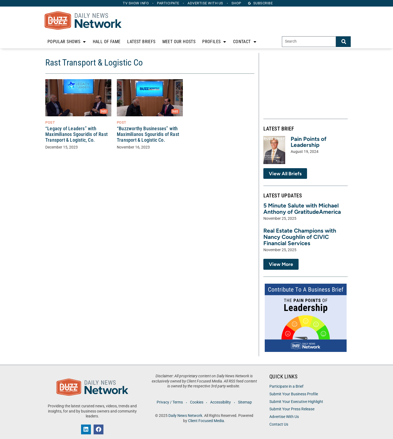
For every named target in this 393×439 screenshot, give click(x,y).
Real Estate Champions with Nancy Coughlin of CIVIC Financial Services (299, 237)
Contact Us (278, 424)
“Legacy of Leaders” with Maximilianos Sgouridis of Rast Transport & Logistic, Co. (76, 134)
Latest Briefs (141, 41)
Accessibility (220, 402)
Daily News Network (185, 415)
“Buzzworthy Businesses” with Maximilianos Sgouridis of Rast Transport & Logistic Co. (148, 134)
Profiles (214, 42)
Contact (244, 42)
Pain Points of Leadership (308, 142)
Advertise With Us (284, 416)
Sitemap (245, 402)
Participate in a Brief (286, 386)
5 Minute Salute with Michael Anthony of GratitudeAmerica (302, 208)
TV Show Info (135, 3)
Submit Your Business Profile (293, 394)
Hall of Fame (107, 41)
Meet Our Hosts (179, 41)
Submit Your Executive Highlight (296, 401)
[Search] (343, 41)
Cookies (196, 402)
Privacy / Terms (169, 402)
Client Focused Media (206, 421)
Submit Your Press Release (291, 409)
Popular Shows (66, 42)
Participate (168, 3)
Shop (237, 3)
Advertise (206, 3)
